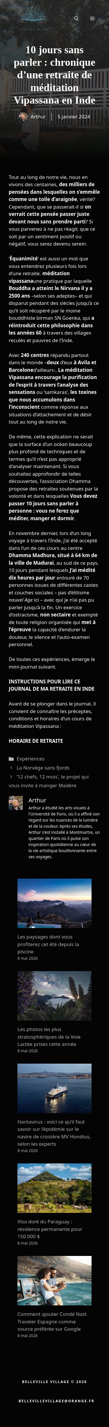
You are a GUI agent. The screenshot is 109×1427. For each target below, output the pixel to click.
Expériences (30, 758)
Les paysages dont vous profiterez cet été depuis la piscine (48, 944)
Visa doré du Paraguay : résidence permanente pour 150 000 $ (49, 1229)
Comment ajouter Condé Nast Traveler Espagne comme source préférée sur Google (52, 1321)
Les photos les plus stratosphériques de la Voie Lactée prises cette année (49, 1036)
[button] (76, 18)
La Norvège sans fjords (43, 767)
